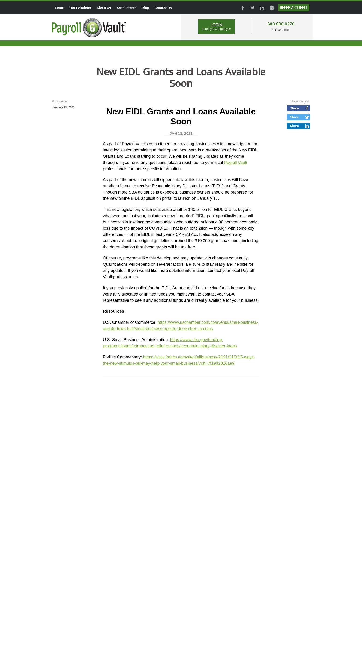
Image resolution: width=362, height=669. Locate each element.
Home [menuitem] (59, 8)
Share (294, 108)
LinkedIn (262, 7)
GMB (272, 7)
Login (216, 26)
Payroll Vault (235, 162)
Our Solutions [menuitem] (80, 8)
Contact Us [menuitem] (163, 8)
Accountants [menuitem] (126, 8)
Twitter (252, 7)
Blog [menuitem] (145, 8)
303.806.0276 (281, 24)
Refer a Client (294, 7)
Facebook (243, 7)
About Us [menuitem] (104, 8)
